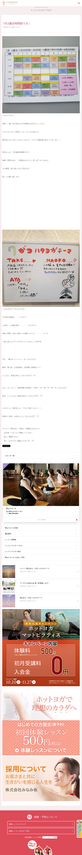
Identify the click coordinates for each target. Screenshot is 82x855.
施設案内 (8, 534)
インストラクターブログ (14, 546)
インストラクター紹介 (13, 551)
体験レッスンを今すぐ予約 (19, 831)
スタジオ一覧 (10, 456)
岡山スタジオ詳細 (11, 528)
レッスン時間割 (10, 540)
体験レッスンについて (17, 824)
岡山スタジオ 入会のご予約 (15, 557)
